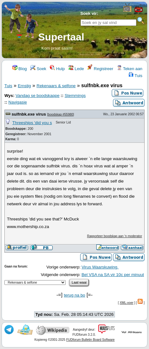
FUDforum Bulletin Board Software (90, 339)
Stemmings (75, 95)
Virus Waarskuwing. (99, 267)
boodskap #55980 (60, 114)
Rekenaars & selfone (56, 85)
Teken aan (129, 68)
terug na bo (74, 295)
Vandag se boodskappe (37, 95)
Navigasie (18, 102)
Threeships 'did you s (32, 122)
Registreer (100, 68)
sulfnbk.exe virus (29, 114)
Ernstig (24, 85)
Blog (19, 68)
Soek (38, 68)
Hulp (57, 68)
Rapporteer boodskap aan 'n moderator (114, 236)
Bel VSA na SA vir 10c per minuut (112, 274)
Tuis (135, 75)
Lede (76, 68)
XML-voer (126, 302)
